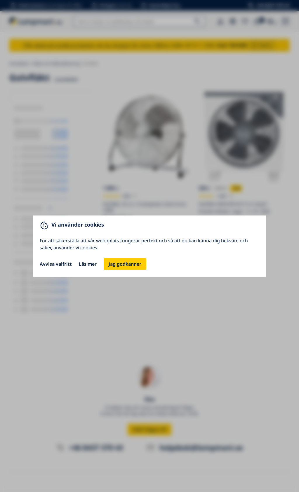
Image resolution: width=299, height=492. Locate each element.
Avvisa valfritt (56, 264)
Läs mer (88, 264)
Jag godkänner (125, 264)
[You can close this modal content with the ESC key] (149, 246)
